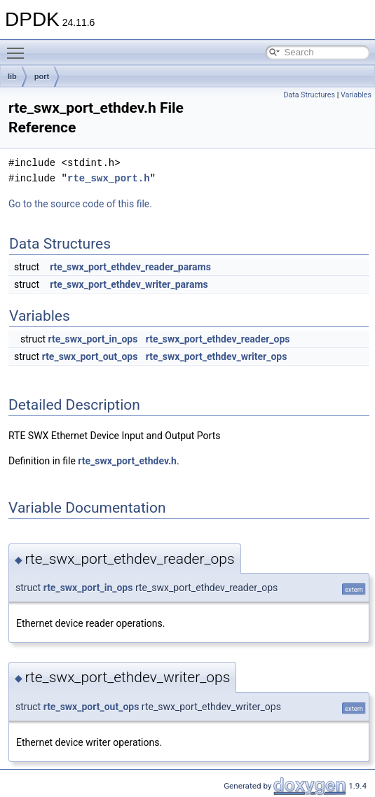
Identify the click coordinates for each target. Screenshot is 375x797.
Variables (356, 94)
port (41, 76)
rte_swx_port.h (108, 178)
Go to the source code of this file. (80, 203)
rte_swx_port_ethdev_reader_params (130, 266)
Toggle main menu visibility (19, 47)
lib (12, 76)
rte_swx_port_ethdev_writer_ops (216, 356)
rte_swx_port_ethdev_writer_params (129, 284)
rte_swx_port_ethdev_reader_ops (218, 339)
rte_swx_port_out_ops (90, 356)
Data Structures (309, 94)
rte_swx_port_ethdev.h (127, 460)
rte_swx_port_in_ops (93, 339)
